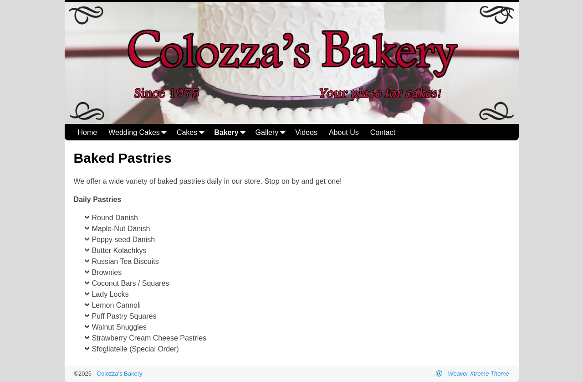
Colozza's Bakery (120, 373)
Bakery (231, 132)
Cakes (192, 132)
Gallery (273, 132)
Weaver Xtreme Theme (478, 373)
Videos (306, 132)
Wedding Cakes (139, 132)
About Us (344, 132)
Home (87, 132)
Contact (382, 132)
